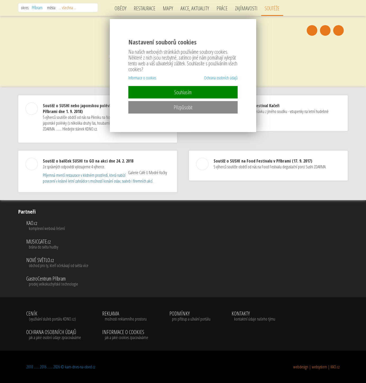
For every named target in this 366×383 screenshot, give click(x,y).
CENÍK (53, 316)
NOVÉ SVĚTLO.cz (57, 263)
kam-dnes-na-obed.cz (80, 367)
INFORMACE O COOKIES (125, 335)
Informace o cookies (142, 78)
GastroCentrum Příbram (57, 281)
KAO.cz (57, 225)
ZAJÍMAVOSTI (246, 8)
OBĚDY (120, 8)
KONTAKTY (253, 316)
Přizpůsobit (183, 107)
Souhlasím (183, 92)
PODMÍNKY (189, 316)
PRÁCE (222, 8)
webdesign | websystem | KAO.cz (316, 367)
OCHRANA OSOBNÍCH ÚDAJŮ (53, 335)
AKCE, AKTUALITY (194, 8)
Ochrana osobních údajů (221, 78)
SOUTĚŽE (272, 8)
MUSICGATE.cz (57, 244)
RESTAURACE (144, 8)
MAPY (168, 8)
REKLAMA (125, 316)
